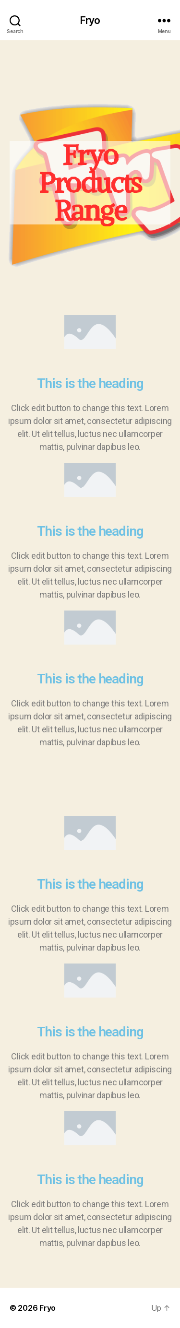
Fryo (90, 20)
